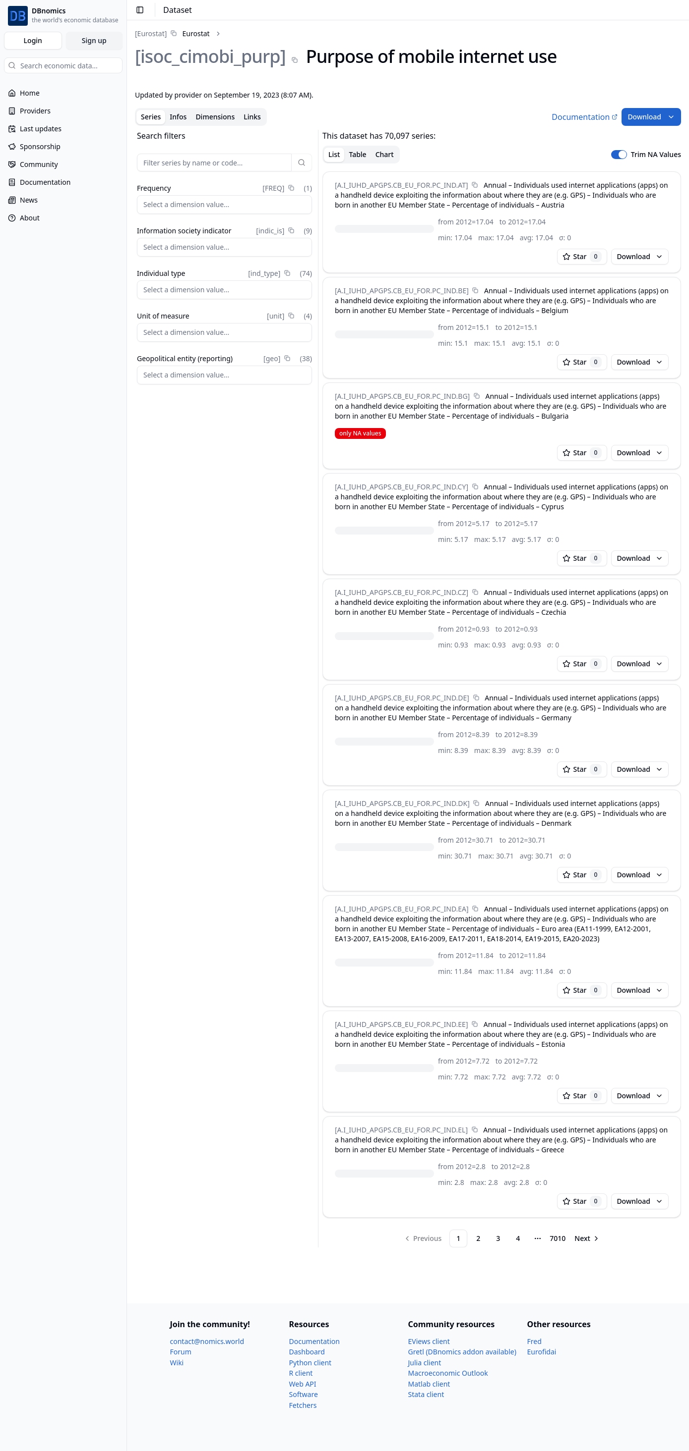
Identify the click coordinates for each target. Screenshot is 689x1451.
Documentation (585, 116)
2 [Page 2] (478, 1238)
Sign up (94, 40)
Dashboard (307, 1351)
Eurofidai (542, 1351)
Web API (302, 1384)
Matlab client (429, 1384)
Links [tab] (252, 116)
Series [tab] (151, 116)
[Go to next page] (587, 1238)
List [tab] (334, 154)
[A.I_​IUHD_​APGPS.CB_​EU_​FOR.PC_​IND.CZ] (401, 592)
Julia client (424, 1362)
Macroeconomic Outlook (448, 1373)
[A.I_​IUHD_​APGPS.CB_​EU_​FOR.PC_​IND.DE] (402, 697)
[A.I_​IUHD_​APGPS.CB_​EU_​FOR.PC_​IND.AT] (401, 185)
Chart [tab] (385, 154)
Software (303, 1394)
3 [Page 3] (498, 1238)
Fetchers (303, 1405)
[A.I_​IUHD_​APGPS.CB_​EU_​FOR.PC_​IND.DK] (402, 803)
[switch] (619, 154)
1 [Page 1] (458, 1238)
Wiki (177, 1362)
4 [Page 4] (518, 1238)
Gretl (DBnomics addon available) (462, 1351)
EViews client (429, 1341)
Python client (310, 1362)
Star (582, 256)
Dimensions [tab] (215, 116)
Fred (534, 1341)
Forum (180, 1351)
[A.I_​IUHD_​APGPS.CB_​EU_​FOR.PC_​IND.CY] (401, 486)
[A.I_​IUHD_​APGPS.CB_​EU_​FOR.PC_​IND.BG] (402, 396)
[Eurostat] (151, 33)
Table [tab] (357, 154)
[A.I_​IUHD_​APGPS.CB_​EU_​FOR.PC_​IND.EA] (402, 909)
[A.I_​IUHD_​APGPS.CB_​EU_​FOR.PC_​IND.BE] (402, 290)
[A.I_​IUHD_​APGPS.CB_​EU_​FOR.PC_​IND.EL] (401, 1129)
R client (301, 1373)
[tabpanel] (408, 688)
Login (33, 40)
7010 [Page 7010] (557, 1238)
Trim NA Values (656, 154)
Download (651, 116)
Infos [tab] (178, 116)
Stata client (426, 1394)
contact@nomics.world (207, 1341)
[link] (172, 33)
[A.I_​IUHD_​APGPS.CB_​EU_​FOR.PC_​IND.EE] (401, 1024)
